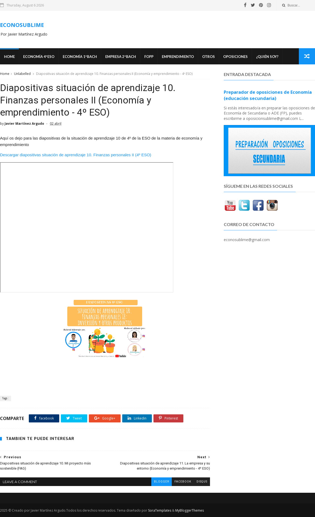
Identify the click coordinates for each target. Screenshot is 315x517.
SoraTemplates (159, 510)
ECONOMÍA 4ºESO (38, 56)
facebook (182, 481)
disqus (202, 481)
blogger (161, 481)
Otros (208, 56)
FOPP (148, 56)
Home (9, 56)
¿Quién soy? (267, 56)
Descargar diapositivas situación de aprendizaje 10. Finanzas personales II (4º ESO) (75, 154)
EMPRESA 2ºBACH (120, 56)
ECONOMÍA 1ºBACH (80, 56)
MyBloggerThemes (189, 510)
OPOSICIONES (235, 56)
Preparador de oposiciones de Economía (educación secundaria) (268, 95)
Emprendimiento (178, 56)
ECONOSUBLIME (22, 25)
